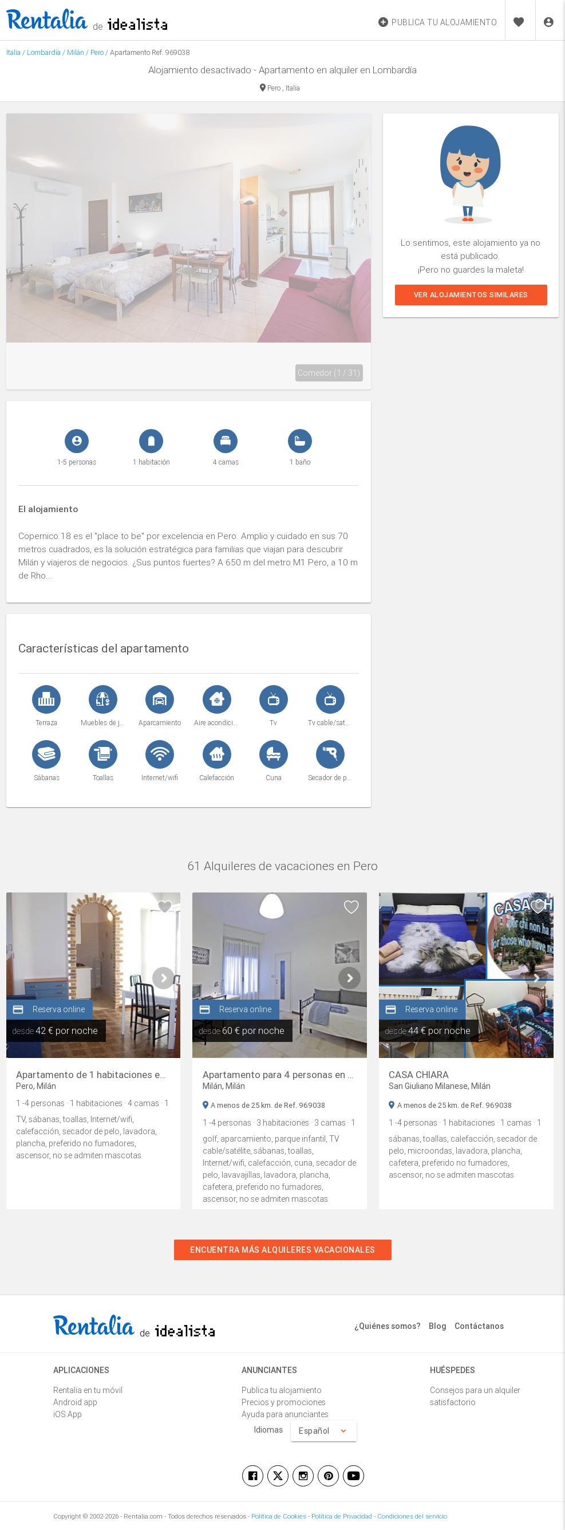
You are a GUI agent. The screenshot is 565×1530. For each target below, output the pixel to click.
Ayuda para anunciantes (285, 1414)
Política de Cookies (278, 1516)
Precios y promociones (284, 1402)
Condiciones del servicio (412, 1516)
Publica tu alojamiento (282, 1390)
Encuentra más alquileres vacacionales (283, 1250)
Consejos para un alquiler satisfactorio (475, 1396)
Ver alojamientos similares (470, 295)
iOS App (67, 1414)
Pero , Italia (280, 88)
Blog (438, 1326)
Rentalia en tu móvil (88, 1390)
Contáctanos (479, 1326)
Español (324, 1431)
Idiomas (268, 1430)
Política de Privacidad (341, 1516)
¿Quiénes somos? (387, 1326)
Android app (75, 1402)
